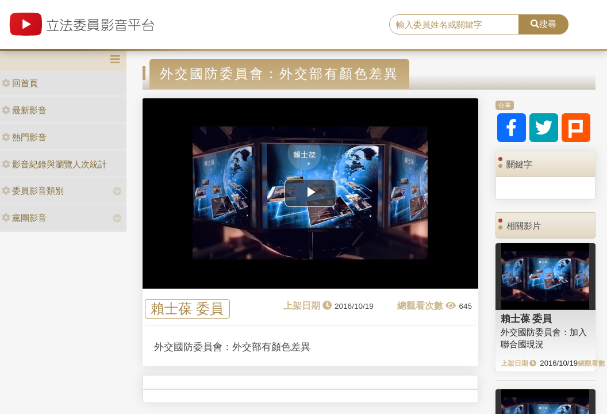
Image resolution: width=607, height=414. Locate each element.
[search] (454, 24)
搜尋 (543, 24)
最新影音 (24, 110)
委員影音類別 (33, 190)
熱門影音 (24, 137)
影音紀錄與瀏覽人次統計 (54, 164)
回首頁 (20, 83)
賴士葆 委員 (187, 308)
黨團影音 (24, 218)
